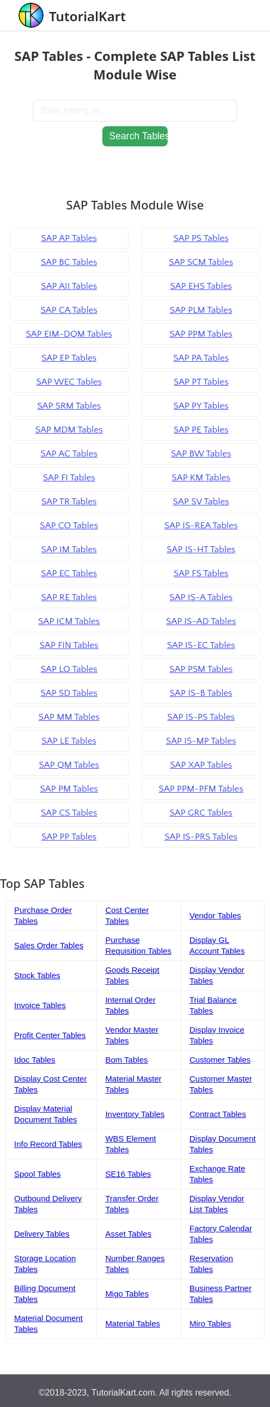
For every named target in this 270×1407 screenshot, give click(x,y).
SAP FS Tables (201, 573)
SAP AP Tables (69, 238)
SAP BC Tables (69, 262)
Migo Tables (127, 1293)
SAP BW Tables (201, 454)
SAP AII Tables (69, 286)
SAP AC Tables (69, 454)
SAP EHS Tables (201, 286)
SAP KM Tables (200, 478)
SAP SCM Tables (201, 262)
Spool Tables (37, 1173)
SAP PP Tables (68, 837)
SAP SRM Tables (69, 406)
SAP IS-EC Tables (201, 645)
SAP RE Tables (69, 597)
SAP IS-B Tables (201, 693)
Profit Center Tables (49, 1035)
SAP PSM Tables (200, 669)
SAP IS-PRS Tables (200, 837)
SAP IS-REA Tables (201, 525)
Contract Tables (217, 1114)
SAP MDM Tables (69, 430)
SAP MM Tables (69, 717)
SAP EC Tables (69, 573)
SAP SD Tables (68, 693)
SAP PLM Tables (201, 310)
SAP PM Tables (69, 789)
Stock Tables (37, 975)
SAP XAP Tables (201, 765)
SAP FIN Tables (69, 645)
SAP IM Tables (69, 549)
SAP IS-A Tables (200, 597)
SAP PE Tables (201, 430)
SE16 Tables (128, 1173)
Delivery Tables (41, 1233)
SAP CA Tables (69, 310)
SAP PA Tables (201, 358)
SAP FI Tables (69, 478)
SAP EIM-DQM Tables (69, 334)
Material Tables (132, 1323)
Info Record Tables (48, 1144)
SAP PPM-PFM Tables (201, 789)
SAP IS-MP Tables (201, 741)
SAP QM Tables (69, 765)
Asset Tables (128, 1233)
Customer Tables (219, 1059)
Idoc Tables (35, 1059)
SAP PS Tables (201, 238)
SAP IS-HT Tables (201, 549)
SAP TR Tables (69, 502)
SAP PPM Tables (200, 334)
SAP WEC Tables (69, 382)
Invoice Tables (40, 1005)
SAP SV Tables (201, 502)
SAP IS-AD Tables (201, 621)
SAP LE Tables (69, 741)
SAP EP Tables (68, 358)
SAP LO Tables (69, 669)
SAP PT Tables (201, 382)
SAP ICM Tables (69, 621)
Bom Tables (126, 1059)
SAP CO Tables (69, 525)
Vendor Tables (215, 915)
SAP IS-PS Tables (201, 717)
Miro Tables (210, 1323)
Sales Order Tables (48, 945)
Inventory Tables (134, 1114)
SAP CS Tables (69, 813)
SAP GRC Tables (200, 813)
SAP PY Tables (201, 406)
